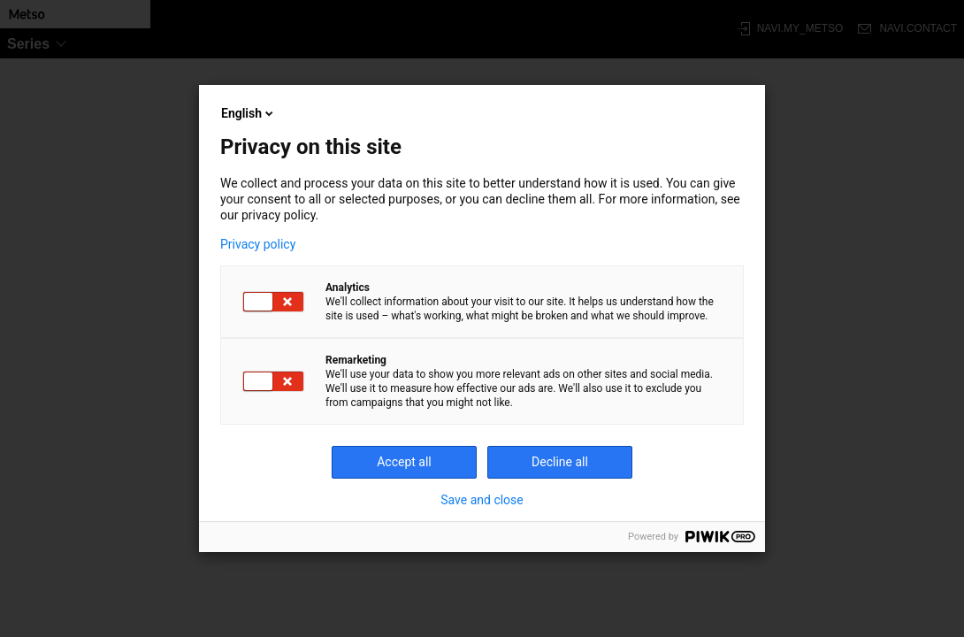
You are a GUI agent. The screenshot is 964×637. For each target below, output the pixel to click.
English (248, 113)
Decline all (560, 462)
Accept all (404, 462)
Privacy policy (257, 244)
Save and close (482, 500)
